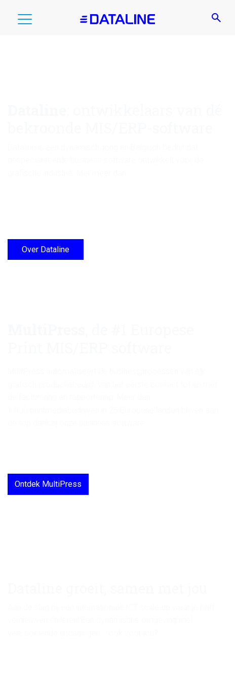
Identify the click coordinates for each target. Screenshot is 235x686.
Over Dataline (45, 249)
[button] (25, 21)
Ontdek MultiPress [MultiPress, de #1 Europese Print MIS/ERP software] (48, 484)
